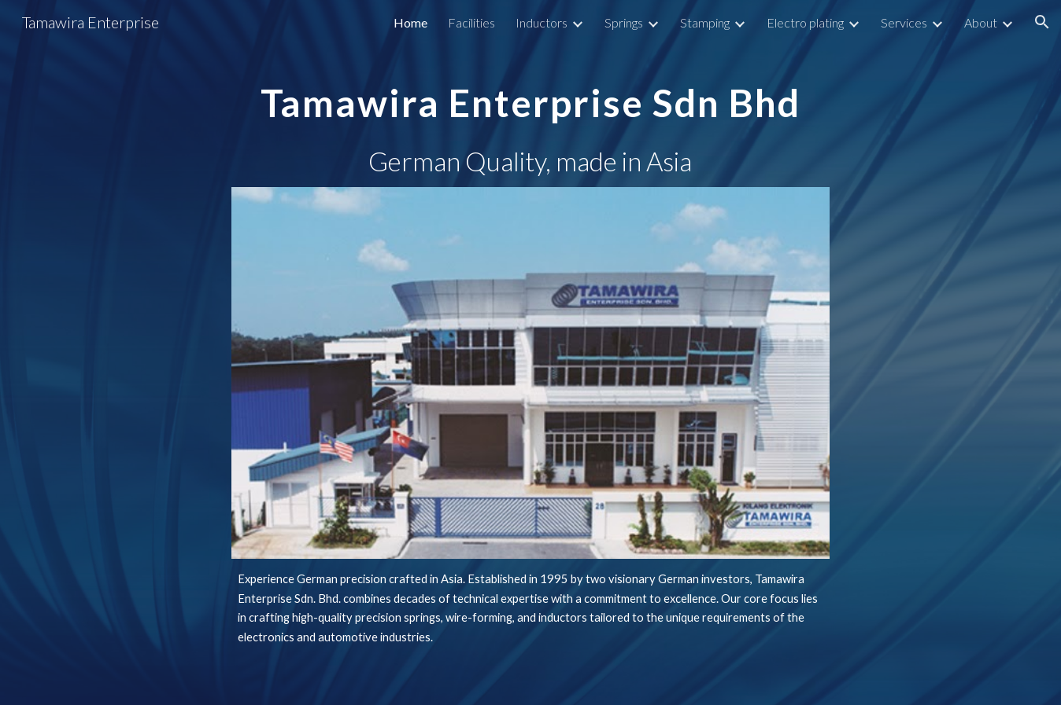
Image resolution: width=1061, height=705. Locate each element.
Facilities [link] (471, 22)
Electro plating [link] (805, 22)
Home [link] (410, 22)
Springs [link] (623, 22)
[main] (530, 91)
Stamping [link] (705, 22)
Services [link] (904, 22)
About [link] (980, 22)
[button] (1042, 22)
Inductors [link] (541, 22)
